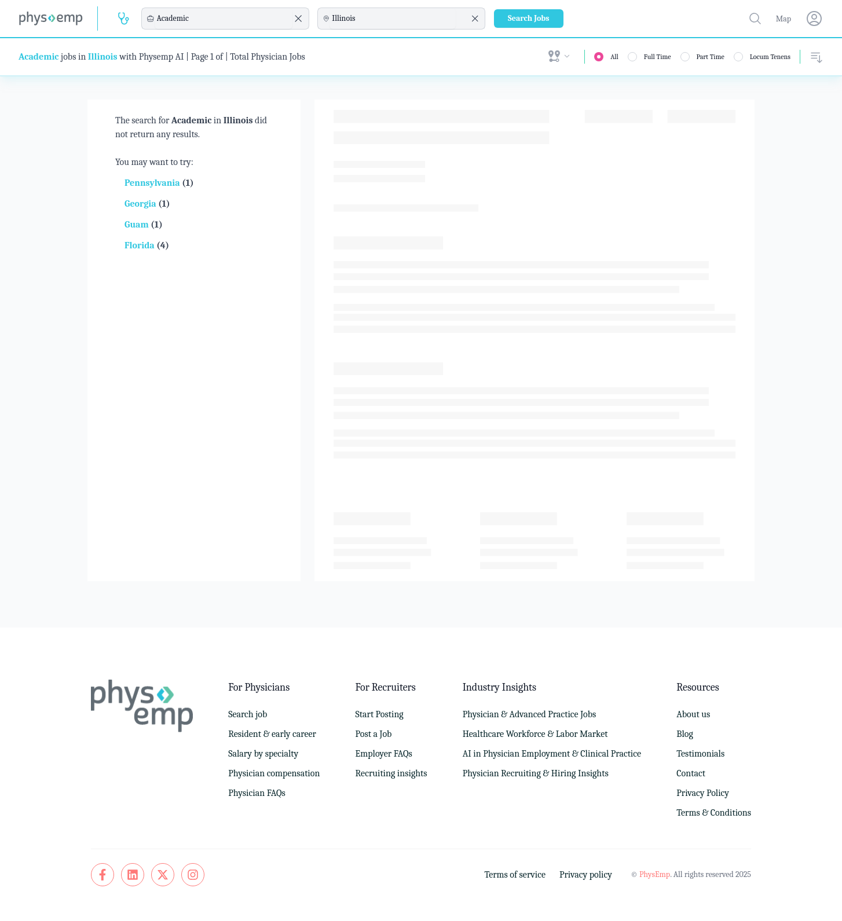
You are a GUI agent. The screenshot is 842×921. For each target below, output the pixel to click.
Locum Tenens (770, 57)
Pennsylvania (153, 183)
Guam (138, 224)
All (614, 57)
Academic (39, 57)
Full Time (657, 57)
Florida (140, 245)
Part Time (710, 57)
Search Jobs (529, 18)
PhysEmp (654, 874)
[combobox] (223, 18)
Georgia (141, 204)
